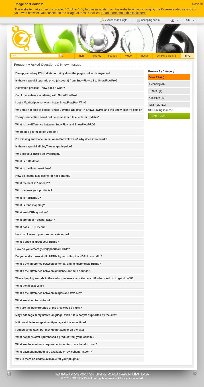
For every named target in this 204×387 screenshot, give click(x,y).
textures (96, 55)
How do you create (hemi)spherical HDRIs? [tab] (42, 249)
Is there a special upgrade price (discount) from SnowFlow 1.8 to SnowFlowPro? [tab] (66, 80)
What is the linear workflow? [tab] (33, 168)
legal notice (61, 373)
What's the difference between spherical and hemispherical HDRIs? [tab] (58, 263)
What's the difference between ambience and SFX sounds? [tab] (52, 271)
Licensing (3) (157, 84)
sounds (112, 55)
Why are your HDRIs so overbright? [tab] (38, 153)
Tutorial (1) (155, 91)
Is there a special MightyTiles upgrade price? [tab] (43, 146)
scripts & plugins (166, 55)
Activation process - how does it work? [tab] (40, 87)
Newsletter (125, 373)
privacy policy (79, 373)
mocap (145, 55)
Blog (136, 373)
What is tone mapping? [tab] (30, 205)
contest (112, 373)
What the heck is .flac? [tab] (29, 285)
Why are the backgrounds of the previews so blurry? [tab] (48, 307)
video (128, 55)
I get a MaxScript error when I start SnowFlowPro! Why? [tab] (50, 102)
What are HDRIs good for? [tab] (32, 212)
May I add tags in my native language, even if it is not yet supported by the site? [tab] (66, 315)
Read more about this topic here (123, 13)
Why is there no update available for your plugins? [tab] (47, 359)
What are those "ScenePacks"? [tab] (35, 219)
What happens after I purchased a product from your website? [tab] (54, 337)
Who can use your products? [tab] (33, 190)
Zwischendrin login (116, 20)
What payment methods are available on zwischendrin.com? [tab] (53, 351)
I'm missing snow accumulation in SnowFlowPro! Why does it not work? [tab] (61, 139)
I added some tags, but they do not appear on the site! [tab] (49, 329)
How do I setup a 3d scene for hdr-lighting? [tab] (42, 175)
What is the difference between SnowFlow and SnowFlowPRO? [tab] (55, 124)
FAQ (188, 55)
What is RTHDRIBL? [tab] (28, 197)
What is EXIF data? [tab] (27, 161)
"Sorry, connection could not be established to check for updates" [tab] (57, 117)
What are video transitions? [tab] (32, 300)
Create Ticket (157, 116)
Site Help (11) (157, 104)
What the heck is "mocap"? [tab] (32, 183)
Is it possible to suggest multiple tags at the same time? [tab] (50, 322)
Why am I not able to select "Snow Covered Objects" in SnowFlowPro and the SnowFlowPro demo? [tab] (78, 109)
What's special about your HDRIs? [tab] (37, 241)
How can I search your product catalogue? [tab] (42, 234)
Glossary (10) (157, 97)
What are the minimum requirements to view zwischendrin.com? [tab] (56, 344)
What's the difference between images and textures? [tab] (48, 293)
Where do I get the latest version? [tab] (36, 131)
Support (101, 373)
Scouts (145, 373)
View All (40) (156, 77)
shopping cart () (149, 20)
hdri (81, 55)
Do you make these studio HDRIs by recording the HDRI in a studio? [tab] (58, 256)
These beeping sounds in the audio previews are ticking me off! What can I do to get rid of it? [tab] (74, 278)
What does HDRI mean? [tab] (30, 227)
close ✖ (197, 4)
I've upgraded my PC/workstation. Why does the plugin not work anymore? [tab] (62, 73)
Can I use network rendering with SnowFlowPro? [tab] (46, 95)
